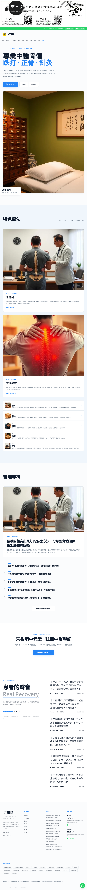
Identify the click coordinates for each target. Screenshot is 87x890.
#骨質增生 (34, 870)
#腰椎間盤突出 (7, 867)
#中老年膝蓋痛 (25, 870)
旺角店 (24, 84)
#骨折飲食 (57, 870)
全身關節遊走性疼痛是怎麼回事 (53, 820)
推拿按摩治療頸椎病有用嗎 (52, 836)
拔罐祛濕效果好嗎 (50, 841)
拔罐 (31, 40)
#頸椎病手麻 (51, 867)
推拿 (27, 40)
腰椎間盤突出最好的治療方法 (53, 815)
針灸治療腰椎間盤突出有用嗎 (53, 831)
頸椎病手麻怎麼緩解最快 (52, 818)
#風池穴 (75, 867)
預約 (43, 40)
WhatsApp (70, 825)
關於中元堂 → (7, 833)
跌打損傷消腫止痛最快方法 (52, 826)
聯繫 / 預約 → (7, 835)
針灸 (23, 40)
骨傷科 (8, 40)
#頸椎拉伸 (68, 867)
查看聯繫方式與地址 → (43, 652)
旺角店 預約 (69, 28)
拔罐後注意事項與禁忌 (51, 844)
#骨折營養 (14, 873)
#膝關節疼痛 (16, 870)
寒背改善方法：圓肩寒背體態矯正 (54, 849)
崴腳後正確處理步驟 (51, 828)
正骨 (35, 40)
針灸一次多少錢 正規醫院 (52, 834)
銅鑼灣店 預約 (80, 28)
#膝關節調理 (49, 870)
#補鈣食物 (6, 873)
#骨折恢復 (65, 870)
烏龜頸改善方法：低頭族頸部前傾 (54, 847)
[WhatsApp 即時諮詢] (82, 885)
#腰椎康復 (42, 867)
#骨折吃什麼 (73, 870)
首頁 (3, 40)
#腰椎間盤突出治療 (18, 867)
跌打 (19, 40)
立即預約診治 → (10, 84)
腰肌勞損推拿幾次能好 (51, 839)
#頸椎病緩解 (60, 867)
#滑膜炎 (41, 870)
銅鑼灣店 (33, 84)
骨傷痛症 (13, 40)
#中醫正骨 (35, 867)
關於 (39, 40)
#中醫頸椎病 (7, 870)
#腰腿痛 (27, 867)
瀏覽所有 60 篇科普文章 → (43, 609)
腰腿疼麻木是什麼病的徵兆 (52, 823)
